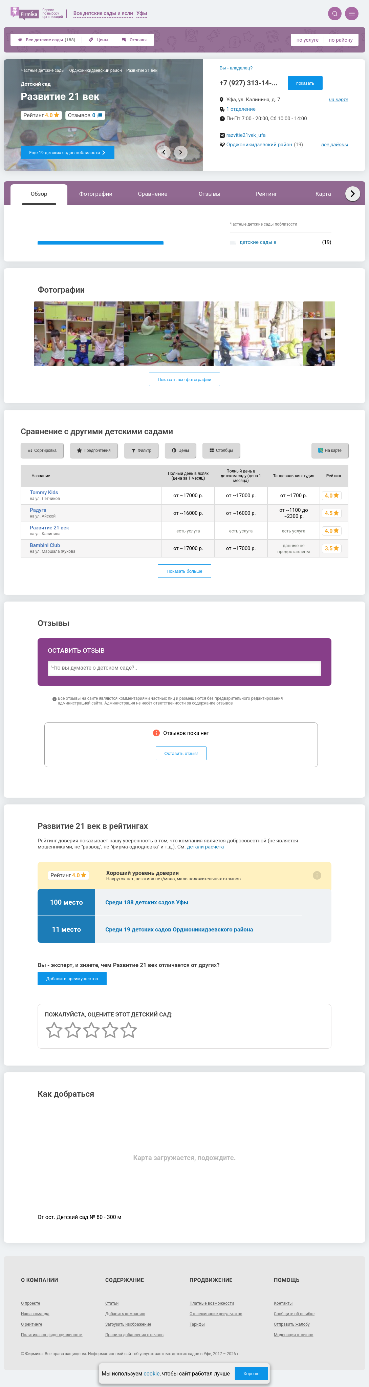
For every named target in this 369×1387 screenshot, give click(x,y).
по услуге (308, 40)
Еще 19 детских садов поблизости (67, 152)
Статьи (113, 1313)
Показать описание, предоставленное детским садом (100, 248)
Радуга (38, 520)
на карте (338, 100)
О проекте (32, 1313)
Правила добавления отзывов (139, 1344)
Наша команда (37, 1323)
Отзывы (134, 39)
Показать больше (184, 581)
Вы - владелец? (236, 67)
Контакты (285, 1313)
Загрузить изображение (131, 1334)
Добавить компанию (128, 1323)
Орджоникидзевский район (259, 145)
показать (305, 83)
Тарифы (198, 1334)
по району (340, 40)
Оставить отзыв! (181, 763)
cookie (151, 1373)
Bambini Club (45, 555)
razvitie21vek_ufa (246, 135)
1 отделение (241, 109)
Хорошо (251, 1373)
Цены (98, 39)
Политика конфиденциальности (56, 1344)
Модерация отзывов (297, 1344)
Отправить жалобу (295, 1334)
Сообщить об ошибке (297, 1323)
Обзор (39, 193)
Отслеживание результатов (220, 1323)
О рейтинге (33, 1334)
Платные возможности (215, 1313)
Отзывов (81, 115)
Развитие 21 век (49, 538)
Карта (323, 193)
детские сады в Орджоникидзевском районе (274, 245)
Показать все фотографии (184, 389)
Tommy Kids (44, 503)
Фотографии (95, 193)
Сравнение (153, 193)
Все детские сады (46, 39)
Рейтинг (266, 193)
